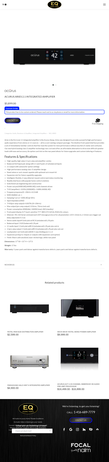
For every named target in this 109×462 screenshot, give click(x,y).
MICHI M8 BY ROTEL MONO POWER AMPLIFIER (76, 332)
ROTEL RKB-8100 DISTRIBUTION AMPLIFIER (25, 332)
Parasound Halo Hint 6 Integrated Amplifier (28, 385)
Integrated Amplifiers (40, 133)
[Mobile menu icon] (104, 4)
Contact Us (12, 120)
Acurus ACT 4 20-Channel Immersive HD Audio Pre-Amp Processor (78, 385)
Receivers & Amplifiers (24, 133)
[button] (53, 85)
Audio (14, 133)
